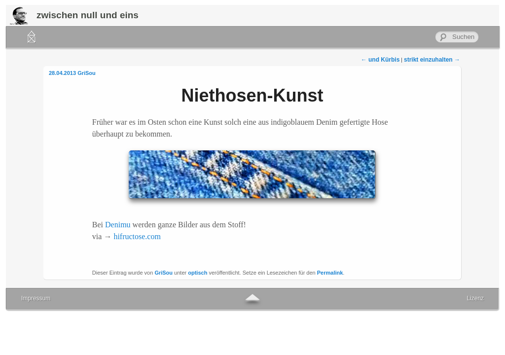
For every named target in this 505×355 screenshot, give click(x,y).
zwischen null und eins (87, 15)
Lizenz (475, 298)
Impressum (35, 298)
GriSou (86, 73)
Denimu (118, 224)
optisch (197, 273)
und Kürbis (380, 59)
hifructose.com (137, 236)
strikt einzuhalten (432, 59)
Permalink (330, 273)
